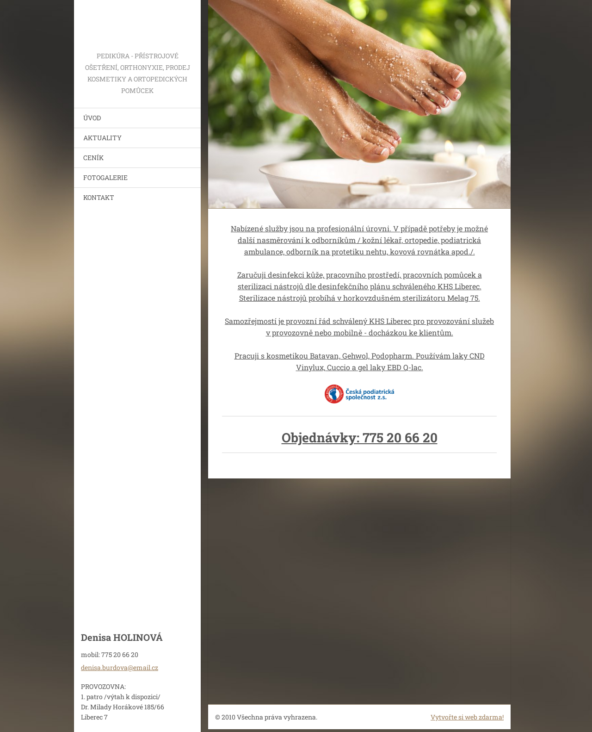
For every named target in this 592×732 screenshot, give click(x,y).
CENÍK (93, 157)
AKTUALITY (102, 137)
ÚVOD (92, 117)
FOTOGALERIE (105, 177)
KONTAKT (98, 197)
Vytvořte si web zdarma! (467, 717)
